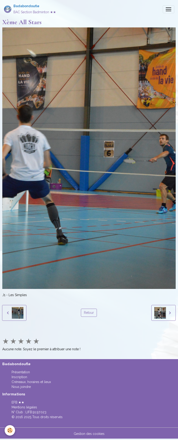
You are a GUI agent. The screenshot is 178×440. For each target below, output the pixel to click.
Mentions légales (24, 407)
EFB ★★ (18, 402)
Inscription (19, 377)
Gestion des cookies (89, 434)
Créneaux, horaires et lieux (31, 382)
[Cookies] (10, 430)
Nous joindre (21, 387)
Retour (89, 312)
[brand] (30, 9)
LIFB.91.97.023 (35, 412)
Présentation (21, 372)
